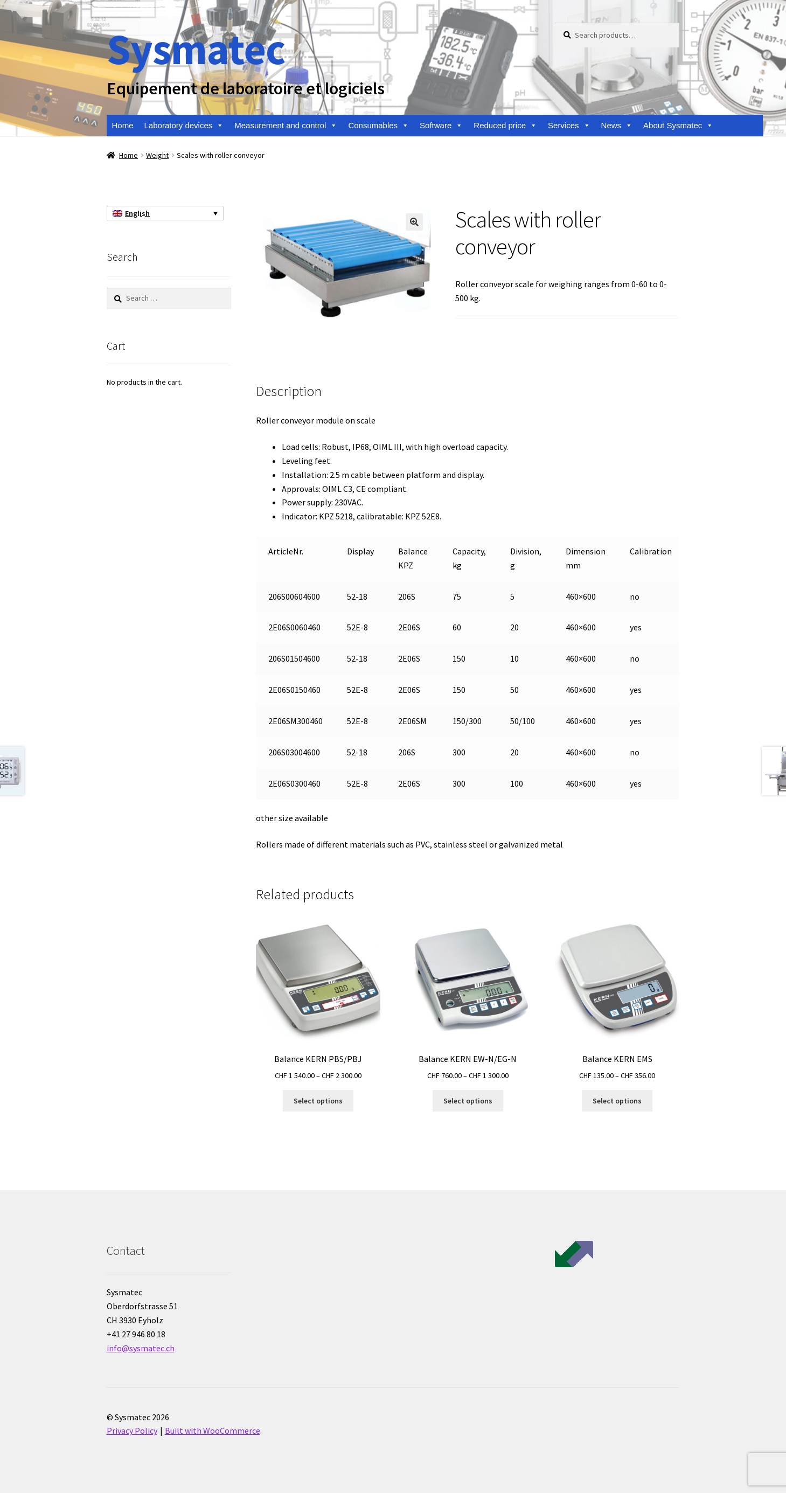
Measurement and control (285, 125)
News (617, 125)
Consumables (378, 125)
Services (569, 125)
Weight (157, 155)
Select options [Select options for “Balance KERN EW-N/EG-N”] (467, 1101)
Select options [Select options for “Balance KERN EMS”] (617, 1101)
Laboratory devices (184, 125)
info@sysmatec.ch (141, 1348)
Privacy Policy (132, 1430)
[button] (414, 222)
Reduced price (505, 125)
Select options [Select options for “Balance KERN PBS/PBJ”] (318, 1101)
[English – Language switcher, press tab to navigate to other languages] (165, 213)
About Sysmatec (678, 125)
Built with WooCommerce (212, 1430)
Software (441, 125)
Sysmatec (196, 49)
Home (123, 125)
